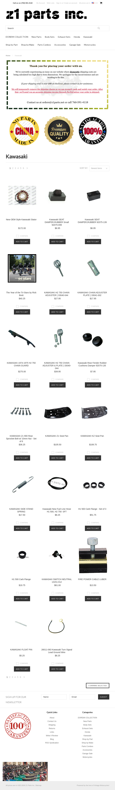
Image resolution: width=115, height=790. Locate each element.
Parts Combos (44, 44)
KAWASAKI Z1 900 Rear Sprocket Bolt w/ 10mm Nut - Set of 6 (21, 438)
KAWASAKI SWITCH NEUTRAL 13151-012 (57, 580)
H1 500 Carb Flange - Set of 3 (92, 509)
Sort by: (84, 168)
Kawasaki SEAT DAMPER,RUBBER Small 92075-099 (57, 222)
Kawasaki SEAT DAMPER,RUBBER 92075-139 (92, 220)
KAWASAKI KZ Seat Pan (92, 436)
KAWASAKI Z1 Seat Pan (56, 436)
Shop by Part (12, 44)
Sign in (58, 3)
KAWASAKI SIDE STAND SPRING (21, 510)
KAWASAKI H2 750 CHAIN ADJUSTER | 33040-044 (56, 293)
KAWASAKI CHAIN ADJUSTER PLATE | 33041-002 (92, 293)
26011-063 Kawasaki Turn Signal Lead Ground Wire (56, 651)
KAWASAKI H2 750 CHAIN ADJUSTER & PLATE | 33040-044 (57, 365)
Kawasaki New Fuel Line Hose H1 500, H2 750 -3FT (57, 510)
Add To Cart (22, 242)
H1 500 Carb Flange (21, 579)
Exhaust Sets (64, 37)
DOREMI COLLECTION (17, 37)
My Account (40, 3)
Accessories (60, 44)
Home (8, 55)
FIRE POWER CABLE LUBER (92, 579)
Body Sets (50, 37)
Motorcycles (90, 44)
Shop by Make (27, 44)
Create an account (70, 3)
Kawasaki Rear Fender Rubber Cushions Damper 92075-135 (92, 364)
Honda (77, 37)
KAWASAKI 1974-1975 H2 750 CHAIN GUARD (21, 364)
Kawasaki (87, 37)
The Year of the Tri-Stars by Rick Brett (21, 293)
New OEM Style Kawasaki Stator (21, 219)
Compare (24, 236)
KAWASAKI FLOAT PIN (21, 649)
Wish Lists (50, 3)
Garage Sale (75, 44)
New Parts (36, 37)
